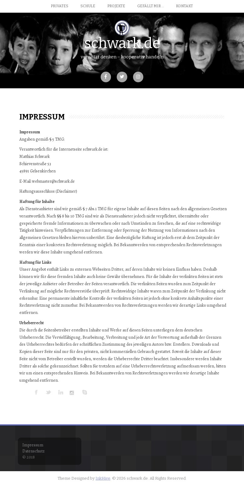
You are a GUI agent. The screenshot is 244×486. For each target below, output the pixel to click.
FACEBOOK (36, 392)
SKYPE (84, 392)
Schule (87, 6)
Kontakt (184, 6)
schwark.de (122, 43)
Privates (59, 6)
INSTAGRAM (72, 392)
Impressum (32, 445)
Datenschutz (33, 451)
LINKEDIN (60, 392)
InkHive (103, 478)
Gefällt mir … (150, 6)
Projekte (116, 6)
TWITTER (48, 392)
